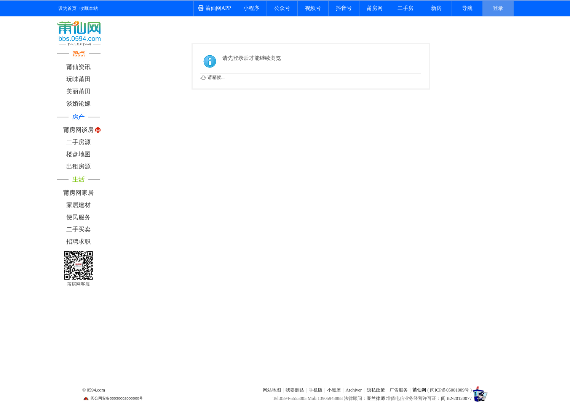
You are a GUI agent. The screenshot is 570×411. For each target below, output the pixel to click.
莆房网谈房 (78, 130)
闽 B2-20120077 (456, 398)
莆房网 (375, 8)
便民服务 (78, 217)
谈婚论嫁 (78, 103)
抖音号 (344, 8)
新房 (436, 8)
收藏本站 (89, 8)
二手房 (406, 8)
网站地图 (272, 390)
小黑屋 (334, 390)
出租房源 (78, 166)
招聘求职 (78, 241)
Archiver (353, 390)
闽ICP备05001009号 (449, 390)
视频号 (313, 8)
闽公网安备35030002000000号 (117, 398)
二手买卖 (78, 229)
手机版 (316, 390)
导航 (467, 8)
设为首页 (67, 8)
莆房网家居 (78, 192)
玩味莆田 (78, 79)
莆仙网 (419, 390)
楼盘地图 (78, 154)
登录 (498, 8)
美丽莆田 (78, 91)
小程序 (251, 8)
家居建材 (78, 205)
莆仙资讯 (78, 67)
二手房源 (78, 142)
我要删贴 (295, 390)
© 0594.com (93, 390)
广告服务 (399, 390)
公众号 (282, 8)
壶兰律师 (376, 398)
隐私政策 (376, 390)
